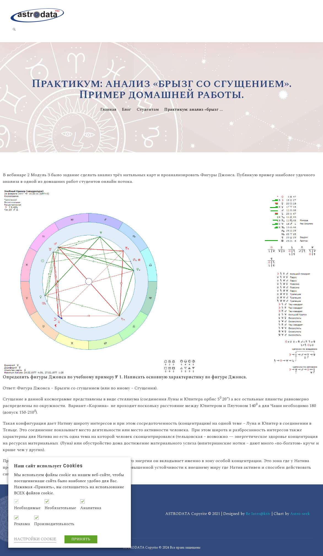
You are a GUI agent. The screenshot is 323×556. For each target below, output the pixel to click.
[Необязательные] (47, 501)
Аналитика (90, 508)
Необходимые (27, 508)
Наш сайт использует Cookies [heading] (48, 466)
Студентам (148, 109)
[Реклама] (16, 518)
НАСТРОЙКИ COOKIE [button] (35, 539)
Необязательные (60, 508)
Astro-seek (300, 514)
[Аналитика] (82, 501)
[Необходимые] (16, 501)
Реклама (22, 524)
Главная (108, 109)
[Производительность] (36, 518)
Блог (126, 109)
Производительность (54, 524)
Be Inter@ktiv (258, 514)
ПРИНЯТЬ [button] (80, 539)
